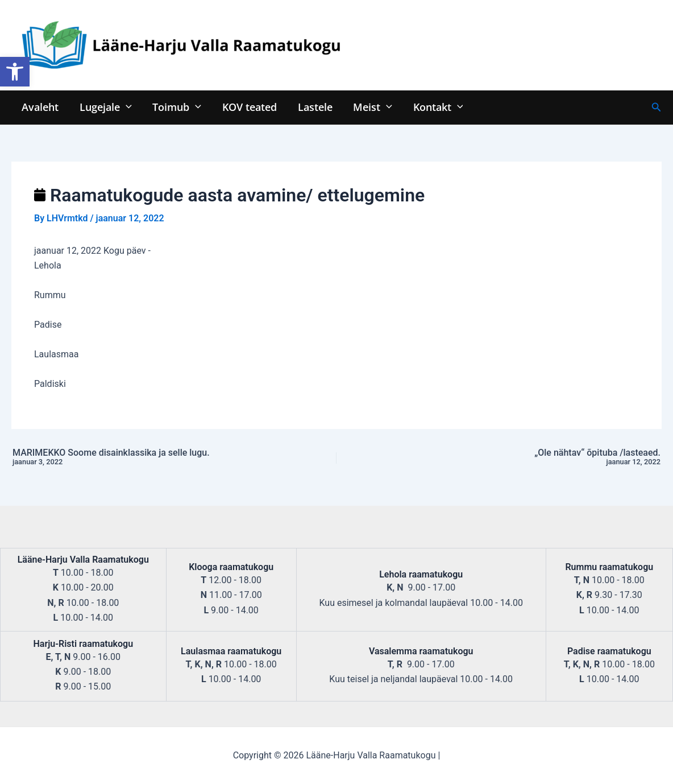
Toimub (176, 107)
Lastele (313, 107)
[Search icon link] (656, 107)
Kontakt (435, 107)
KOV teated (248, 107)
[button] (15, 71)
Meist (370, 107)
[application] (125, 107)
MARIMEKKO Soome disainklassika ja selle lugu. (137, 457)
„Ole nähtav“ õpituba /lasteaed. (536, 457)
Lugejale (105, 107)
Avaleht (40, 107)
